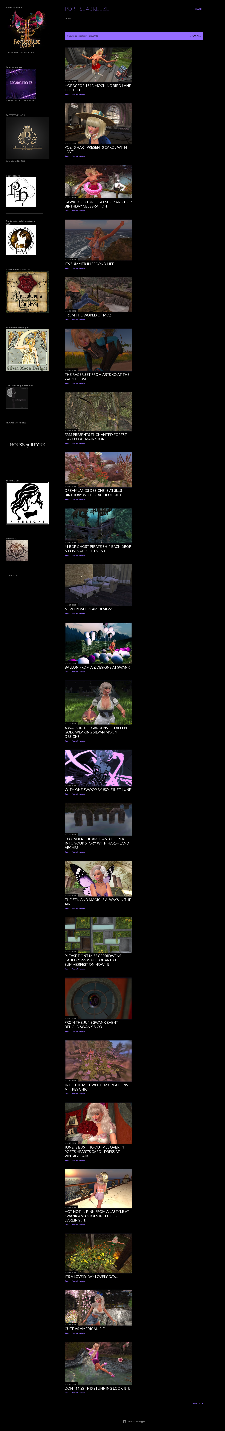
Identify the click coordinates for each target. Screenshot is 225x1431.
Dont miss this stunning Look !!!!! (97, 1388)
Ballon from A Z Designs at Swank (97, 667)
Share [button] (67, 94)
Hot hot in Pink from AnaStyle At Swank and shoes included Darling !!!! (97, 1215)
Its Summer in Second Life (89, 263)
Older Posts (196, 1403)
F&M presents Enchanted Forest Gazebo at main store (96, 436)
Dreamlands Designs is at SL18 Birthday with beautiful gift (93, 492)
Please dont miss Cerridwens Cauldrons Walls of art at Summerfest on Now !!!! (93, 959)
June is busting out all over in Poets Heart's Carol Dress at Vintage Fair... (94, 1151)
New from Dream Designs (89, 609)
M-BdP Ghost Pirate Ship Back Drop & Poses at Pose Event (98, 548)
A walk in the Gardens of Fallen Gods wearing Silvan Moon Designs (96, 732)
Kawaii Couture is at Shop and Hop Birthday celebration (98, 204)
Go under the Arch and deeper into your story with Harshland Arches (97, 843)
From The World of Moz (88, 315)
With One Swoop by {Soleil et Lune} (98, 789)
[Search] (199, 9)
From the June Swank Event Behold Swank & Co (91, 1024)
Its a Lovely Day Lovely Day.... (91, 1276)
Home (68, 18)
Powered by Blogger (134, 1422)
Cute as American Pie (85, 1328)
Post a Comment (79, 94)
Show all (195, 35)
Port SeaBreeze (87, 8)
